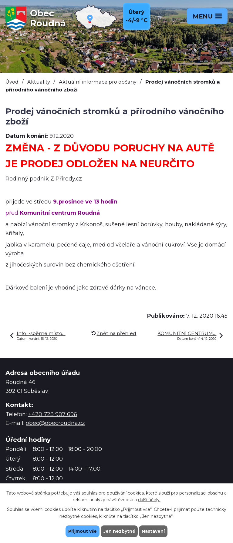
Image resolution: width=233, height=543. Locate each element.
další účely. (149, 499)
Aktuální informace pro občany (98, 82)
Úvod (12, 82)
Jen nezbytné (119, 531)
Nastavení (153, 531)
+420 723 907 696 (52, 414)
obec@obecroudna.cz (55, 423)
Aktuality (38, 82)
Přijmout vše (82, 531)
